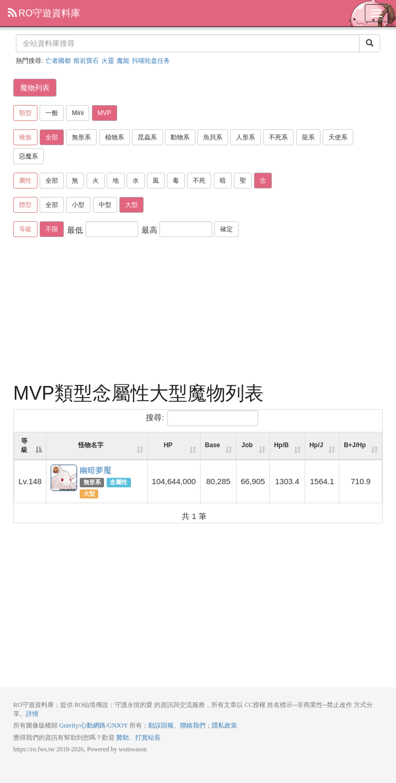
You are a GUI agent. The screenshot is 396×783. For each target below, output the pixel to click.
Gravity (69, 725)
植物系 (114, 137)
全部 (51, 137)
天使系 (337, 137)
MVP (104, 113)
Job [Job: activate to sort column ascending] (246, 445)
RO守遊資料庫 (44, 13)
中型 (105, 205)
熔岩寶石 (86, 60)
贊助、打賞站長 (138, 737)
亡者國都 (58, 60)
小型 (78, 205)
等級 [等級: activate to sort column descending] (24, 445)
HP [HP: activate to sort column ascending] (168, 445)
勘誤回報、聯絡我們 (176, 725)
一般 (51, 113)
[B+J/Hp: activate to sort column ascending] (361, 446)
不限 (51, 229)
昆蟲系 (147, 137)
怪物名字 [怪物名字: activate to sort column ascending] (90, 445)
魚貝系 (212, 137)
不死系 (278, 137)
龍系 (308, 137)
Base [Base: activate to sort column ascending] (212, 445)
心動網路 (93, 725)
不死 (199, 180)
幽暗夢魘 (64, 478)
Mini (77, 113)
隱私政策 (224, 725)
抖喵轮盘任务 (151, 60)
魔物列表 (35, 87)
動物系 (180, 137)
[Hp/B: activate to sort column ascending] (287, 446)
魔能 (123, 60)
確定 (226, 229)
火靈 (107, 60)
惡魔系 (28, 156)
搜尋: (202, 418)
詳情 (32, 714)
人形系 (245, 137)
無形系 (81, 137)
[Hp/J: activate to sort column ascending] (322, 446)
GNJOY (117, 725)
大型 (131, 205)
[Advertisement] (198, 312)
